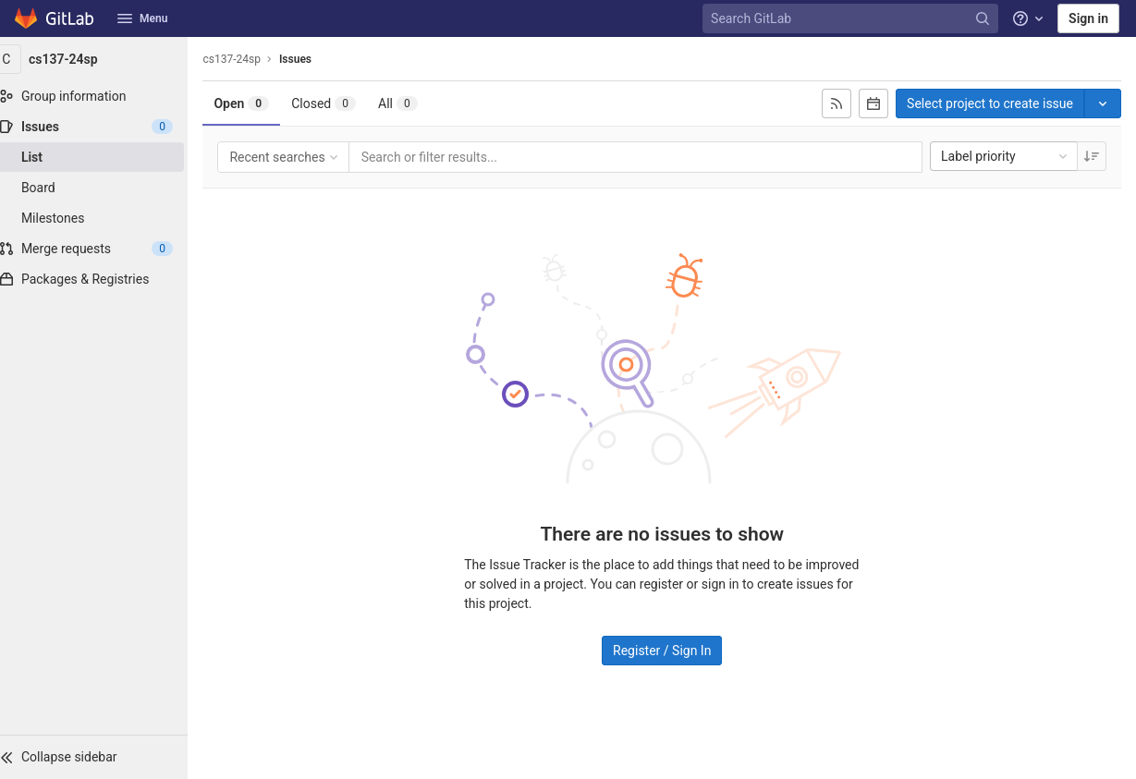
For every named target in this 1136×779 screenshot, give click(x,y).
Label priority (1005, 156)
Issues (310, 59)
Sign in (1088, 18)
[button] (101, 757)
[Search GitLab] (852, 18)
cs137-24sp (246, 59)
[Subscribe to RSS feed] (836, 103)
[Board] (102, 187)
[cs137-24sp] (102, 59)
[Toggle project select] (1102, 103)
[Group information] (102, 96)
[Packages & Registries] (102, 279)
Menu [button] (142, 18)
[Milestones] (102, 218)
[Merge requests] (102, 248)
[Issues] (102, 126)
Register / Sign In (669, 649)
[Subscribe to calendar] (873, 103)
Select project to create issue (990, 103)
